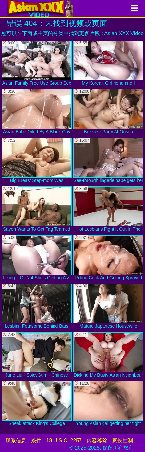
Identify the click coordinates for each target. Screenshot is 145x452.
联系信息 (16, 440)
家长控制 (122, 440)
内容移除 (97, 440)
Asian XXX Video (124, 33)
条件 (36, 440)
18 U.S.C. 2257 (64, 440)
